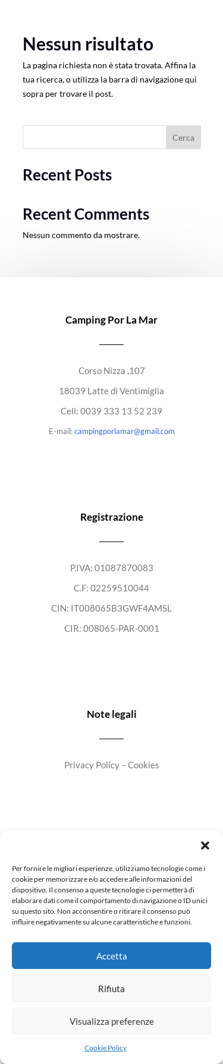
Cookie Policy (105, 1047)
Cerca (183, 137)
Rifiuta (111, 988)
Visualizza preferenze (112, 1021)
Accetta (111, 956)
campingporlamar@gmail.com (124, 431)
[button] (205, 845)
